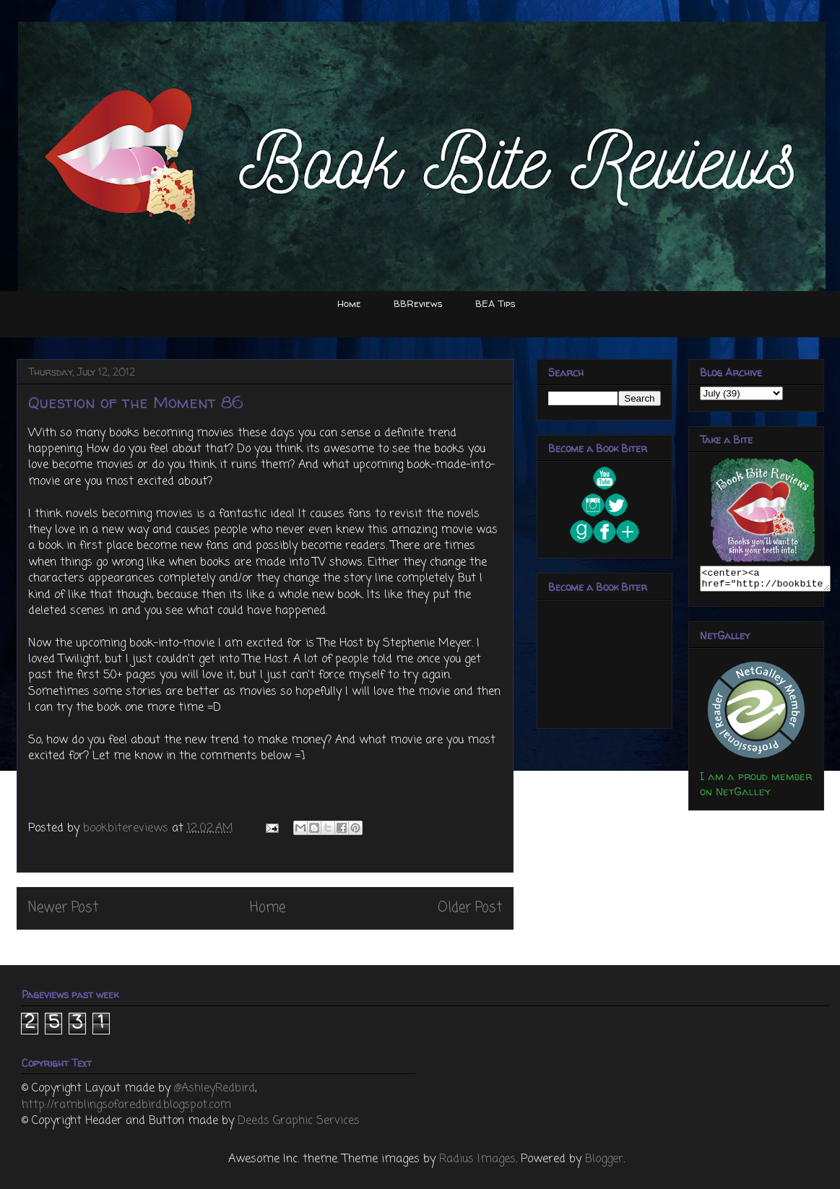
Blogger (604, 1159)
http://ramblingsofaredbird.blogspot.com (126, 1105)
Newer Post (63, 907)
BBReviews (418, 303)
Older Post (470, 907)
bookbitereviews (127, 828)
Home (349, 303)
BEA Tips (495, 303)
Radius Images (477, 1159)
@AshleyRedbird (214, 1088)
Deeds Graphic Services (299, 1121)
